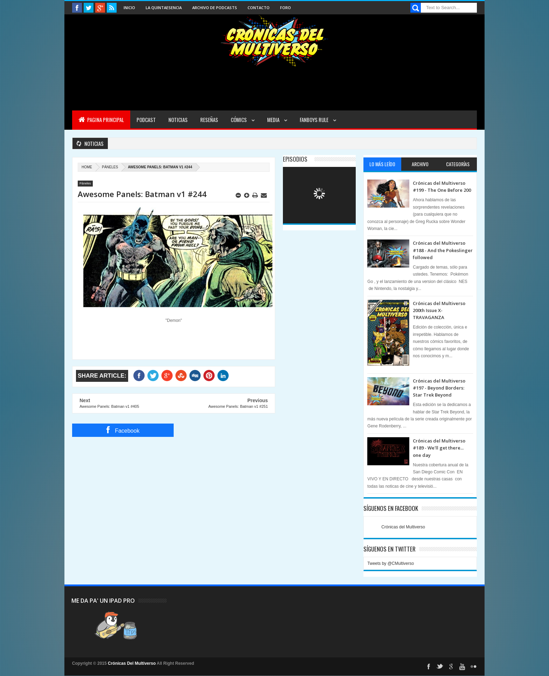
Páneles (110, 167)
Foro (285, 7)
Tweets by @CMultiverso (390, 563)
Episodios (295, 159)
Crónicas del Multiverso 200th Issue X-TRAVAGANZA (439, 310)
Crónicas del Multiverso (403, 527)
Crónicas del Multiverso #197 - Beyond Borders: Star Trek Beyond (439, 388)
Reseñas (209, 119)
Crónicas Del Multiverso (132, 663)
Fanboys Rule (314, 119)
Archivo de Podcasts (214, 7)
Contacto (259, 7)
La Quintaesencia (164, 7)
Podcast (146, 119)
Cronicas (274, 40)
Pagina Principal (101, 119)
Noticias (178, 119)
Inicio (129, 7)
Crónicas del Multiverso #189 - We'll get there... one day (439, 448)
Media (273, 119)
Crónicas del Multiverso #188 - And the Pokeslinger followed (443, 250)
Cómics (239, 119)
